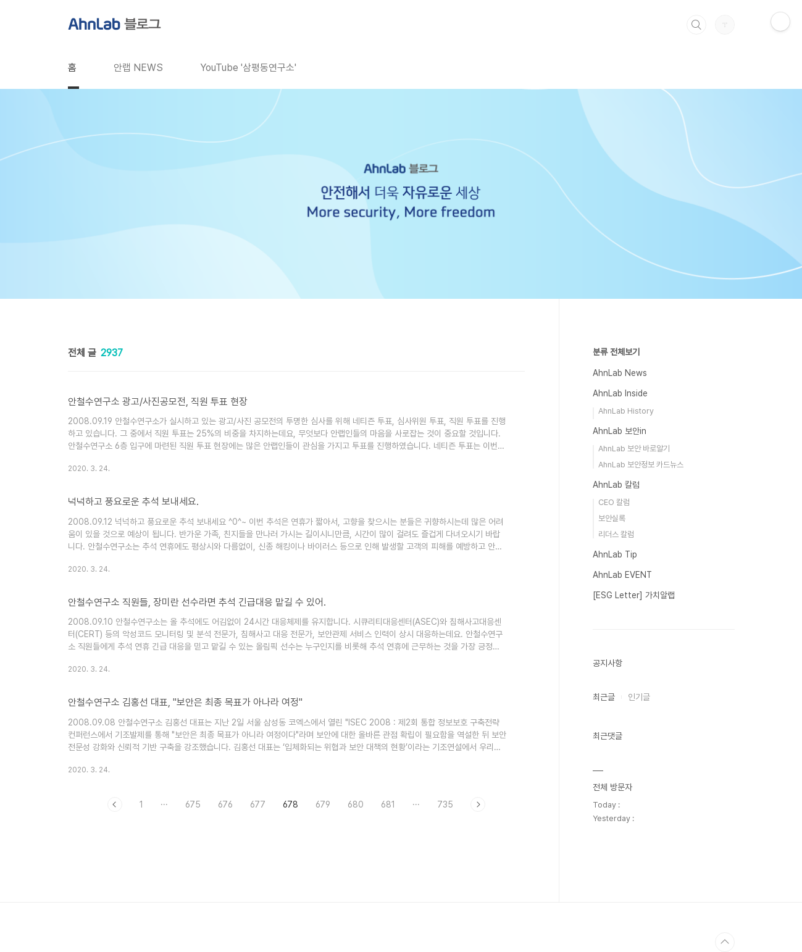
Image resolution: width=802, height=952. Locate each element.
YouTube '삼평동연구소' (248, 67)
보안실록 (611, 518)
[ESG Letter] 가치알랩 (634, 595)
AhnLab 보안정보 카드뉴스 (640, 464)
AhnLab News (620, 373)
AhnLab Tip (615, 554)
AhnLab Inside (620, 393)
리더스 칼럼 (616, 534)
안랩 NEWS (138, 67)
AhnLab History (626, 410)
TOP (725, 942)
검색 (696, 24)
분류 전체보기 (616, 352)
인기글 (639, 697)
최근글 (604, 697)
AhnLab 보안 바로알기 (634, 448)
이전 (114, 804)
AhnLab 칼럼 (616, 485)
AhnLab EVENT (622, 575)
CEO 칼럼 (614, 502)
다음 (477, 804)
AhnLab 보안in (619, 431)
